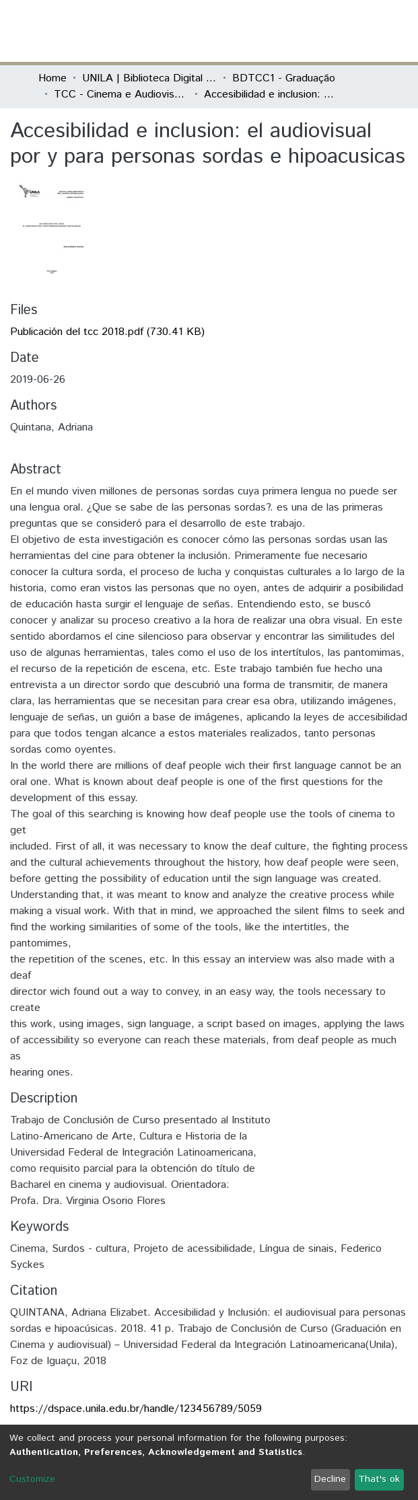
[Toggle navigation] (372, 30)
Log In (329, 30)
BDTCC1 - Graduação (283, 78)
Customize (32, 1479)
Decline (330, 1479)
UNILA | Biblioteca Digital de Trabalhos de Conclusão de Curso (149, 78)
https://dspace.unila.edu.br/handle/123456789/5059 (136, 1409)
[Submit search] (282, 31)
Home (52, 78)
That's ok (379, 1479)
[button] (301, 31)
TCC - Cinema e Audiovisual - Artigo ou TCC (121, 94)
